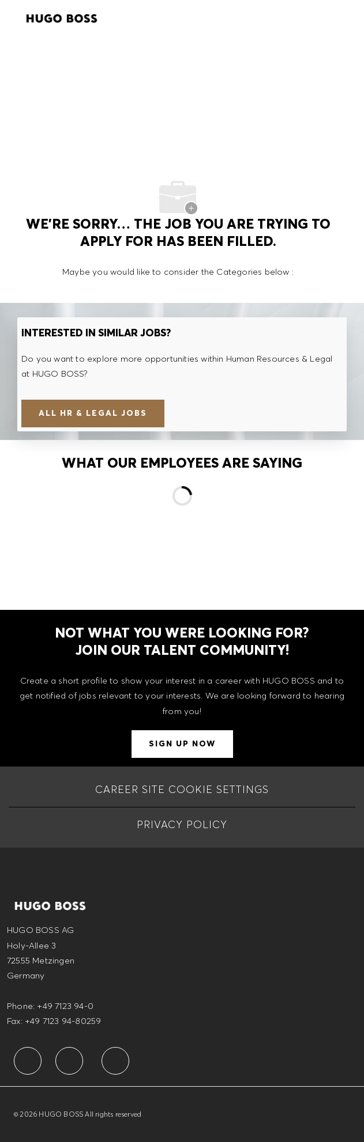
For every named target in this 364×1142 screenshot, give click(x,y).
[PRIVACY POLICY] (182, 824)
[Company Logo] (61, 17)
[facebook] (28, 1061)
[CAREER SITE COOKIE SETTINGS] (182, 789)
